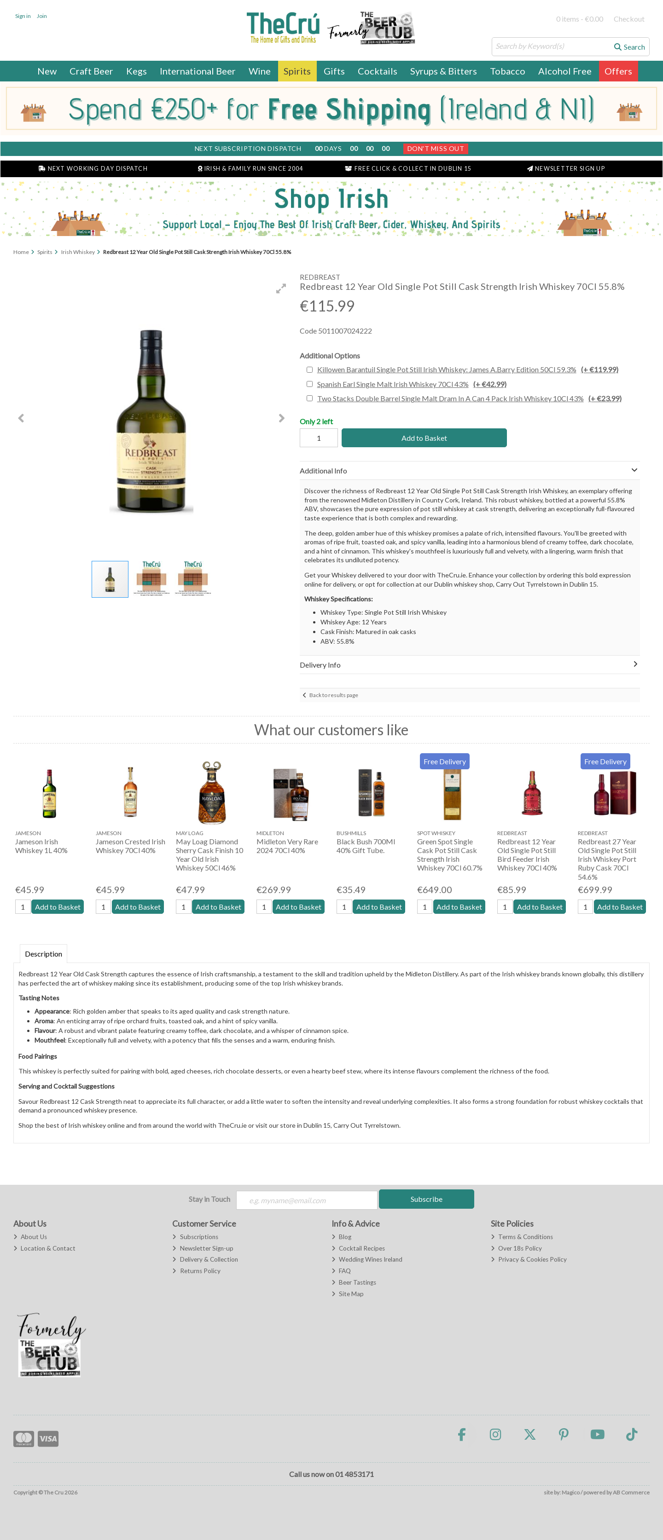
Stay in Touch (209, 1198)
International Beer (198, 70)
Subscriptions (195, 1236)
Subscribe (426, 1198)
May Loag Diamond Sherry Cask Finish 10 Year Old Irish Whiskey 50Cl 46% (209, 854)
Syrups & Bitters (443, 70)
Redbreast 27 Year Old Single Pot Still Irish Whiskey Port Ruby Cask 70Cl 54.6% (607, 859)
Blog (341, 1236)
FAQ (341, 1271)
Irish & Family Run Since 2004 (250, 168)
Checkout (629, 18)
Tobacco (507, 70)
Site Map (348, 1294)
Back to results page (333, 695)
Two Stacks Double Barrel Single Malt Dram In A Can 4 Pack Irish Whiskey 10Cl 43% (469, 398)
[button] (281, 288)
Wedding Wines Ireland (367, 1259)
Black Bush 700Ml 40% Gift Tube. (366, 845)
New (47, 70)
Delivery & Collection (205, 1259)
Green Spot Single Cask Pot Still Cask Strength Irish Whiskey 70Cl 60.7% (450, 854)
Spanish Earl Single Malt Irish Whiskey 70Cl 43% (411, 384)
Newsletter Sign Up (566, 168)
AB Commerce (631, 1492)
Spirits (297, 70)
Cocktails (377, 70)
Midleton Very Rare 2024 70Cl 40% (287, 845)
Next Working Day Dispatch (93, 168)
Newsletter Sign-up (202, 1248)
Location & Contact (44, 1248)
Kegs (136, 70)
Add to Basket (424, 437)
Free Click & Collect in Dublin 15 (408, 168)
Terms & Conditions (522, 1236)
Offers (618, 70)
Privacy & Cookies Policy (529, 1259)
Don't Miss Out (436, 148)
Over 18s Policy (516, 1248)
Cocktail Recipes (358, 1248)
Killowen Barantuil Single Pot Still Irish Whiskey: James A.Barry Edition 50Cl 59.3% (467, 369)
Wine (260, 70)
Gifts (334, 70)
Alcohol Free (565, 70)
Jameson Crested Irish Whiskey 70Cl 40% (130, 845)
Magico (571, 1492)
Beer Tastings (354, 1282)
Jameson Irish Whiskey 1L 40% (41, 845)
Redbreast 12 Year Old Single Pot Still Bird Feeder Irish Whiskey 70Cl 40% (527, 854)
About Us (30, 1236)
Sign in (23, 15)
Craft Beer (91, 70)
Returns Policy (196, 1271)
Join (42, 15)
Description (43, 953)
